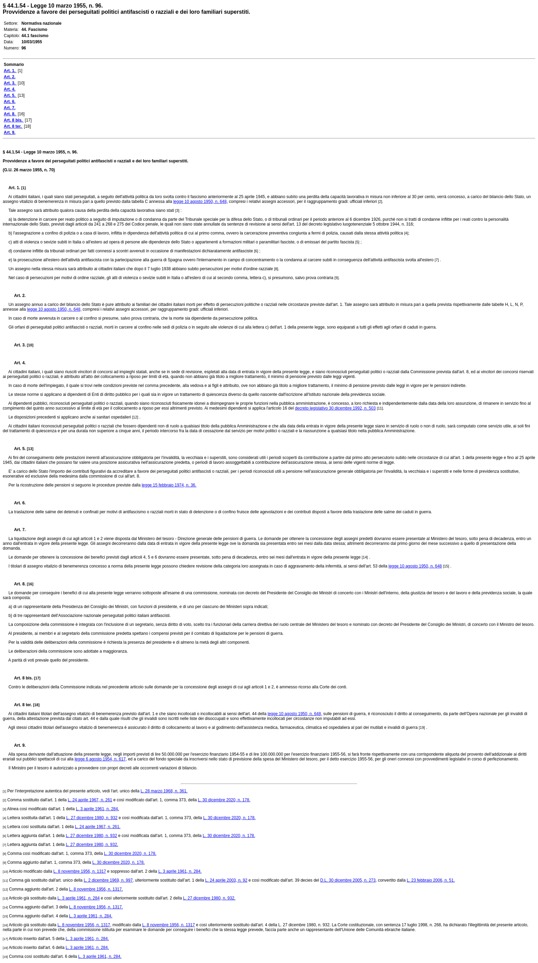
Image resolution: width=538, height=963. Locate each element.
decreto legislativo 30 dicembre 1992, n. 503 (335, 408)
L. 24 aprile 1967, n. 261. (97, 826)
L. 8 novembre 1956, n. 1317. (96, 889)
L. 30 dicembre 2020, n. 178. (224, 800)
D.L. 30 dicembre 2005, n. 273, (348, 880)
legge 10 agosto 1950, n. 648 (415, 566)
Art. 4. (17, 362)
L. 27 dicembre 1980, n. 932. (92, 844)
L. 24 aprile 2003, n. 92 (226, 880)
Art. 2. (17, 295)
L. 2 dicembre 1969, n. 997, (109, 880)
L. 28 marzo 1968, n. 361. (164, 791)
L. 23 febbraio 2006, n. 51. (431, 880)
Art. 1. (15, 187)
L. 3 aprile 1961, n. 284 (79, 898)
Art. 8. (18, 584)
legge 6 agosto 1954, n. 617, (100, 759)
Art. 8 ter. (21, 704)
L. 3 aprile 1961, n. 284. (97, 808)
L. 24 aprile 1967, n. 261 (90, 800)
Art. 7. (17, 529)
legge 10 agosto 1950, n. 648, (200, 201)
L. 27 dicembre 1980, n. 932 (91, 817)
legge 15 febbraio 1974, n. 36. (169, 485)
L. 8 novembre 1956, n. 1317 (80, 871)
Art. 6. (17, 503)
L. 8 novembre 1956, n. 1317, (85, 924)
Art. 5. (18, 448)
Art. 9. (17, 745)
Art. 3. (18, 345)
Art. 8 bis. (21, 678)
